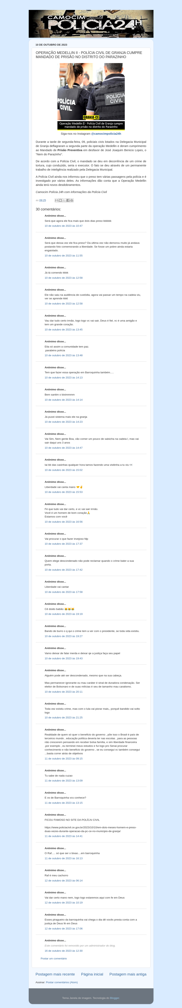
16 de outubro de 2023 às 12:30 (64, 950)
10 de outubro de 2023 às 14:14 (64, 399)
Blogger (114, 997)
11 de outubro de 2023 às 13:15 (64, 802)
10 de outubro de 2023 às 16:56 (64, 521)
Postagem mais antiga (128, 974)
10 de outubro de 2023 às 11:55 (64, 255)
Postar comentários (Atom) (62, 982)
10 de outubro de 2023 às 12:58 (64, 277)
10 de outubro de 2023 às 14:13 (64, 377)
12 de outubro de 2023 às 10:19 (64, 902)
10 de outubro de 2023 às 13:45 (64, 329)
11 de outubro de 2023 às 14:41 (64, 836)
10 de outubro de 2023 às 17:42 (64, 569)
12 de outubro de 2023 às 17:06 (64, 928)
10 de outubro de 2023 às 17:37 (64, 543)
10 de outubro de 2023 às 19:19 (64, 613)
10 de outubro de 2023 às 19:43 (64, 658)
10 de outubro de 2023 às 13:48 (64, 355)
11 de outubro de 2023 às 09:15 (64, 758)
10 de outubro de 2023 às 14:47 (64, 447)
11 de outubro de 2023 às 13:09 (64, 780)
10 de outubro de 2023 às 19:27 (64, 636)
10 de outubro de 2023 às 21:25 (64, 717)
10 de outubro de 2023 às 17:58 (64, 591)
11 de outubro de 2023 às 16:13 (64, 858)
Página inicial (92, 974)
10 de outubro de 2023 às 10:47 (64, 225)
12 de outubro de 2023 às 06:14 (64, 880)
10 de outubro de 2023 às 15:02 (64, 469)
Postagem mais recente (55, 974)
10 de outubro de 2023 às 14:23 (64, 421)
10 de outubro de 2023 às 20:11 (64, 691)
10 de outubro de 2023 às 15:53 (64, 492)
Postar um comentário (54, 958)
